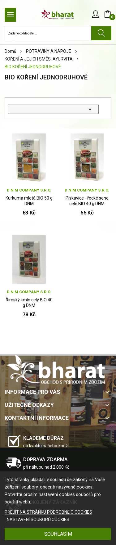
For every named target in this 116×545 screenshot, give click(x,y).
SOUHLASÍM (58, 534)
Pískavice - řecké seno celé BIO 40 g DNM (87, 201)
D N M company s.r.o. (29, 190)
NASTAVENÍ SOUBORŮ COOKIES (38, 519)
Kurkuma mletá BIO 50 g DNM (29, 201)
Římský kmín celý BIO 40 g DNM (29, 302)
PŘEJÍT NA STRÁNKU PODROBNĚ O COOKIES (48, 512)
